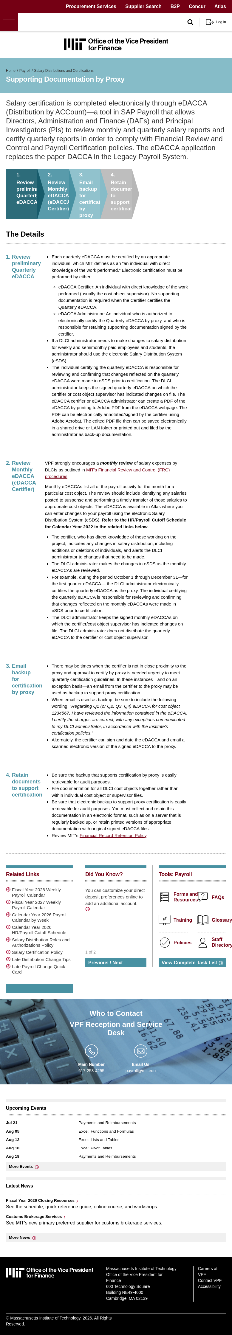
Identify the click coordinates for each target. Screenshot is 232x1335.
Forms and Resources (186, 897)
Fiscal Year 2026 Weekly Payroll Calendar (36, 892)
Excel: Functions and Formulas (106, 1131)
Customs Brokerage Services (34, 1216)
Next (117, 962)
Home (11, 71)
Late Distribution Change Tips (41, 959)
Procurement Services (91, 6)
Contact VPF (210, 1280)
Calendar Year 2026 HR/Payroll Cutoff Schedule (39, 930)
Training (183, 920)
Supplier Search (143, 6)
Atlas (220, 6)
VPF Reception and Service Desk (116, 1028)
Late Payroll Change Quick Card (38, 969)
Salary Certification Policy (37, 952)
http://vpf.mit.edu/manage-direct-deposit (88, 910)
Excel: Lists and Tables (99, 1139)
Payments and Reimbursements (107, 1122)
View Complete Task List (189, 962)
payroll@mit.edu (141, 1070)
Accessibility (209, 1286)
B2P (175, 6)
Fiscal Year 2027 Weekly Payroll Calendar (36, 905)
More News (19, 1237)
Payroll (24, 71)
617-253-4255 (91, 1070)
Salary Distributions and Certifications (63, 71)
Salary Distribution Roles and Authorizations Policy (40, 942)
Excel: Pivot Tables (95, 1148)
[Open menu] (9, 22)
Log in (221, 22)
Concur (197, 6)
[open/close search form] (190, 22)
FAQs (218, 897)
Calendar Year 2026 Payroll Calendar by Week (39, 917)
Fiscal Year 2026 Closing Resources (40, 1200)
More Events (21, 1166)
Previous (98, 962)
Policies (182, 942)
